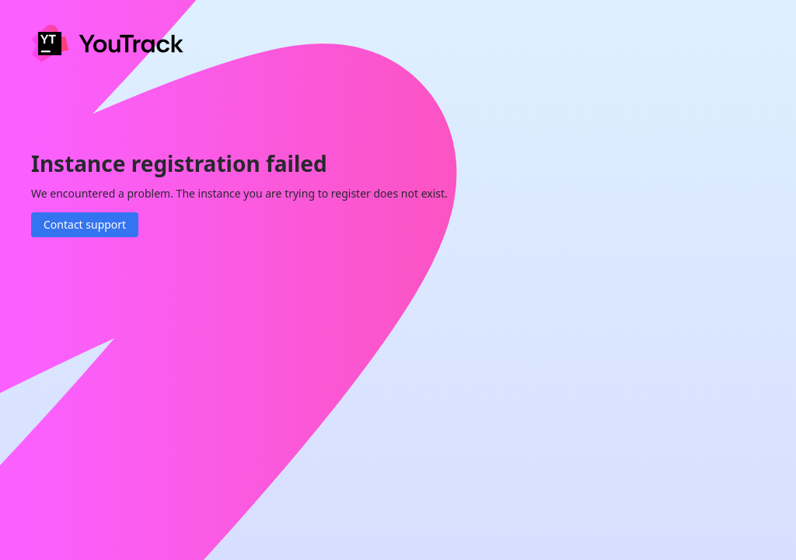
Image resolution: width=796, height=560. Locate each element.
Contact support (85, 224)
